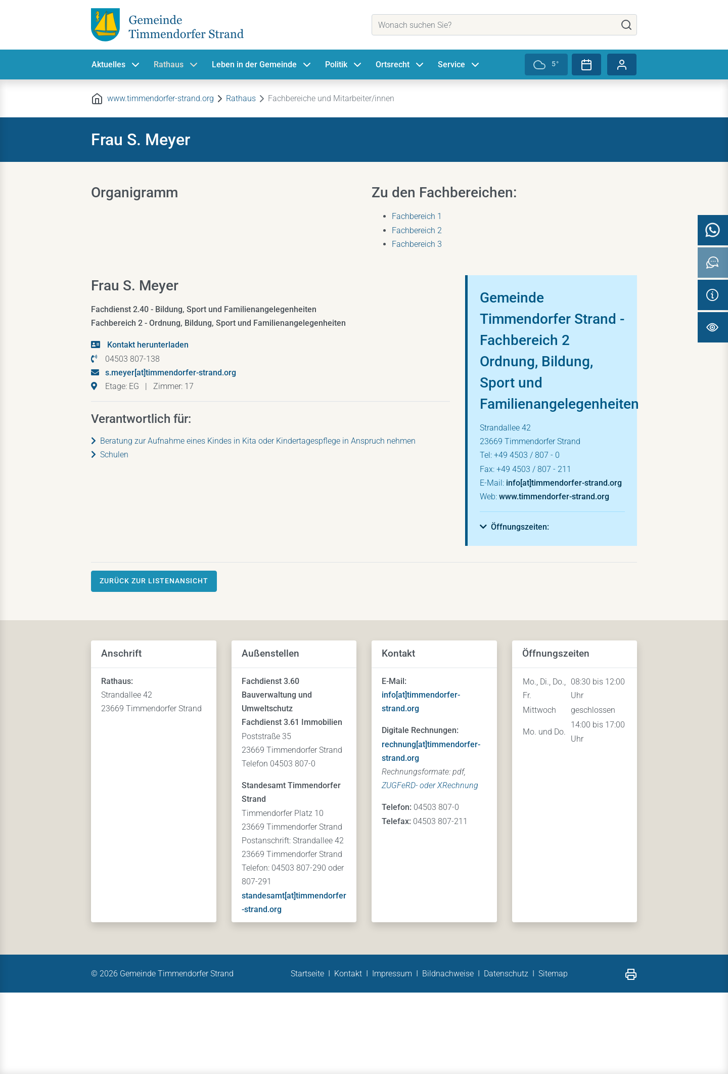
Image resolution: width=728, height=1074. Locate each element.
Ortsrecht (401, 65)
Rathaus (177, 65)
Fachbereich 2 (417, 230)
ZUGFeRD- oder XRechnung (430, 867)
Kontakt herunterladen (147, 426)
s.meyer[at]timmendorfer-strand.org (170, 454)
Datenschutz (506, 1055)
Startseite (307, 1055)
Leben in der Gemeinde (262, 65)
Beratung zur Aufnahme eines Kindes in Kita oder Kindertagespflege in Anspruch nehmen (253, 522)
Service (459, 65)
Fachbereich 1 (417, 216)
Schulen (109, 536)
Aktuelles (117, 65)
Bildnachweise (448, 1055)
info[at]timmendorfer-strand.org (564, 564)
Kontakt (348, 1055)
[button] (514, 608)
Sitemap (553, 1055)
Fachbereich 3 (417, 244)
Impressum (392, 1055)
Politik (344, 65)
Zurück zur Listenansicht (154, 662)
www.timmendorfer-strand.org (160, 98)
